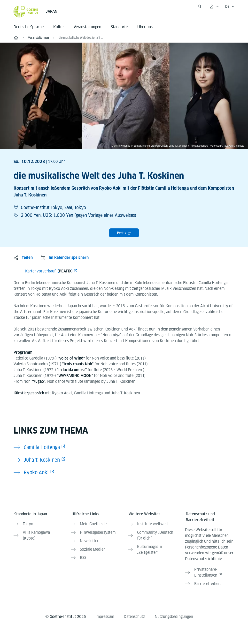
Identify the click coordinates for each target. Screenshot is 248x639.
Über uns (145, 27)
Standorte (119, 27)
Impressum (104, 613)
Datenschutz (134, 613)
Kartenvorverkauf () (49, 271)
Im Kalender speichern (69, 257)
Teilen (27, 257)
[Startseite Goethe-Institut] (26, 11)
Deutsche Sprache (29, 27)
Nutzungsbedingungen (174, 613)
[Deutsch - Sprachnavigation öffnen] (229, 6)
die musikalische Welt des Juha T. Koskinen (81, 37)
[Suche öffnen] (199, 6)
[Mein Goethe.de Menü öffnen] (214, 6)
